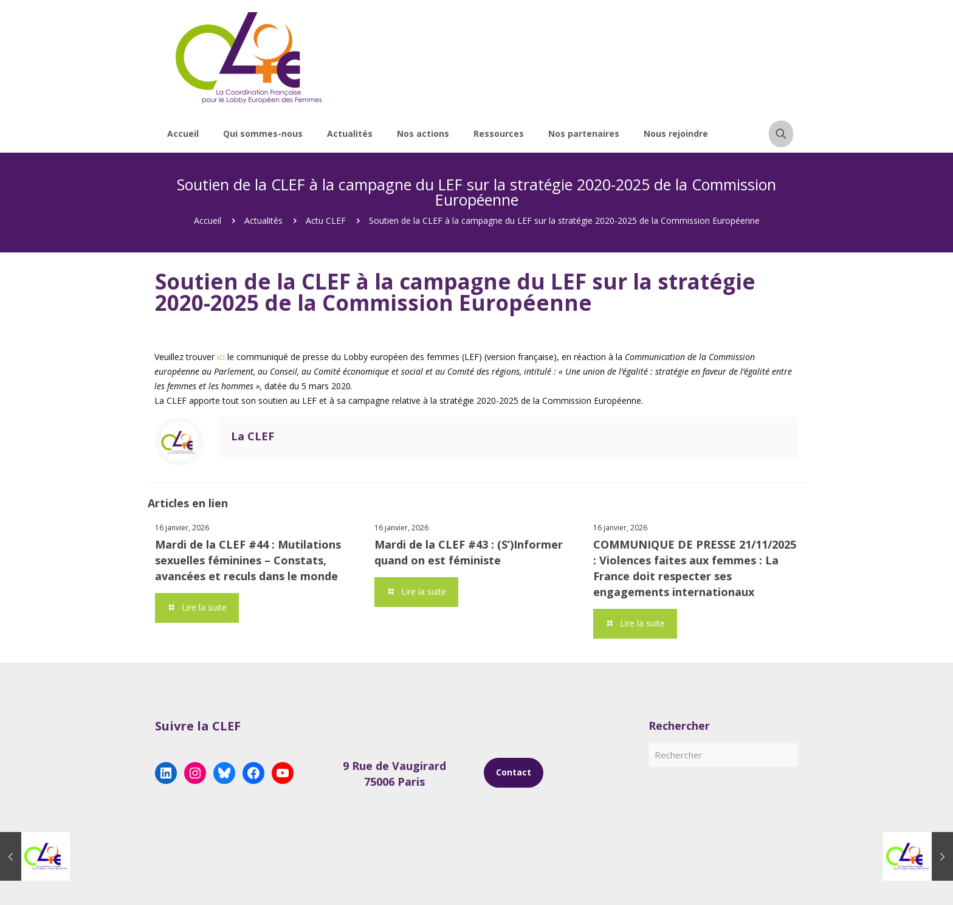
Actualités (263, 220)
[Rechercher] (724, 755)
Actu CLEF (326, 220)
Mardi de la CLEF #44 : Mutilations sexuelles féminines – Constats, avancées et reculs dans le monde (248, 560)
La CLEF (252, 436)
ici (221, 356)
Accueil (207, 220)
